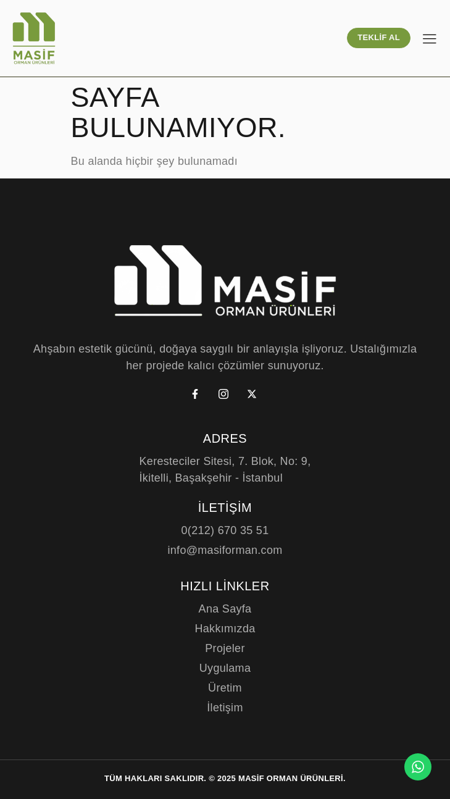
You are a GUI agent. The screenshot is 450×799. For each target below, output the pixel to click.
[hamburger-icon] (429, 39)
